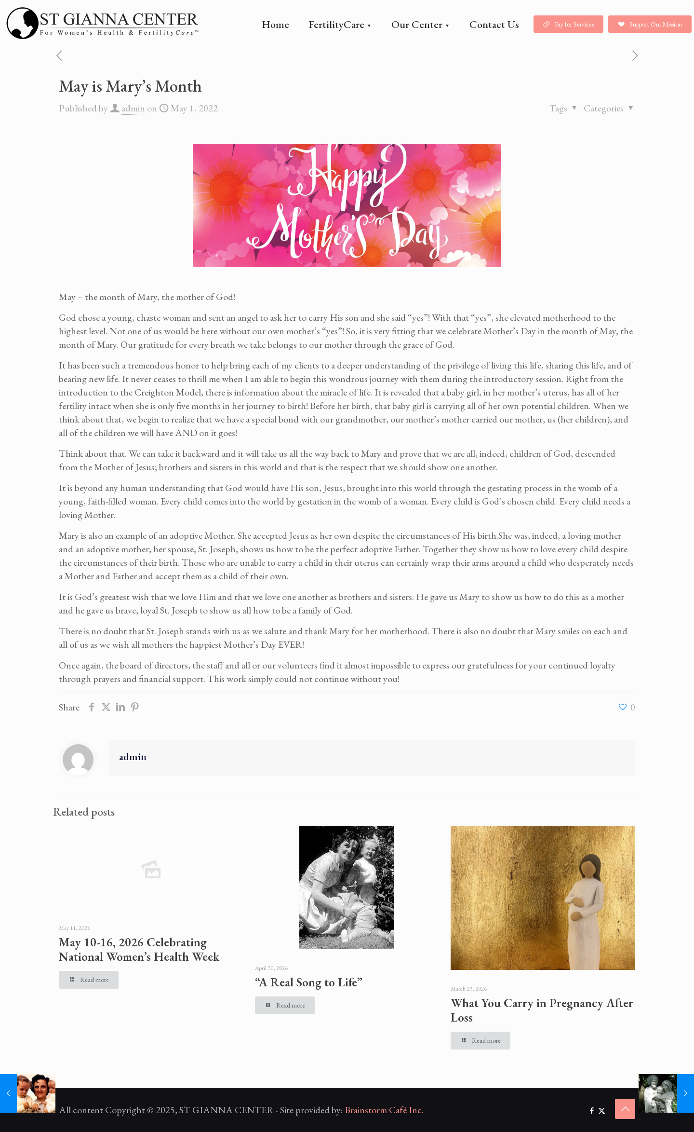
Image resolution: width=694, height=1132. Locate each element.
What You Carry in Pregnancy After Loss (542, 1010)
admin (133, 108)
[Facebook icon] (591, 1110)
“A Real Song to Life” (308, 982)
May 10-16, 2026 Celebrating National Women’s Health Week (139, 949)
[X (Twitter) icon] (601, 1110)
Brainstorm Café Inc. (384, 1110)
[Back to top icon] (625, 1109)
